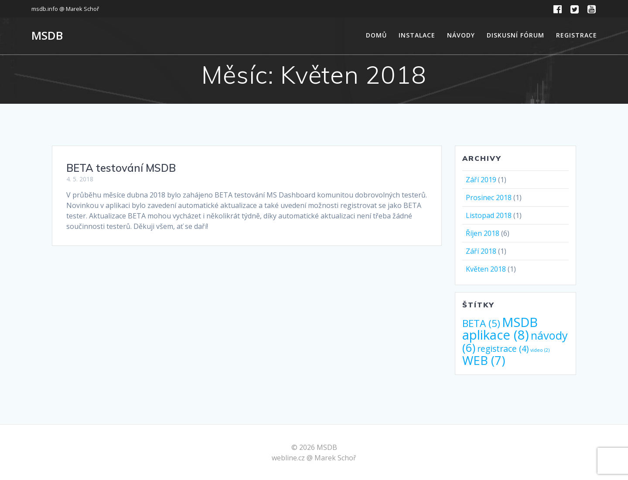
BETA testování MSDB (121, 167)
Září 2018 (481, 251)
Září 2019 (481, 179)
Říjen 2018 (482, 233)
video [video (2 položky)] (540, 350)
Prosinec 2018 (489, 197)
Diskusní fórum (515, 35)
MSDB (47, 35)
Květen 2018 (486, 269)
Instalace (417, 35)
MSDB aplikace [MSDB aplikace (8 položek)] (500, 328)
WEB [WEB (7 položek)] (483, 360)
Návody (461, 35)
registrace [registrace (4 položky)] (503, 348)
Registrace (576, 35)
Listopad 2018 (489, 215)
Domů (376, 35)
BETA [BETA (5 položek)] (481, 323)
